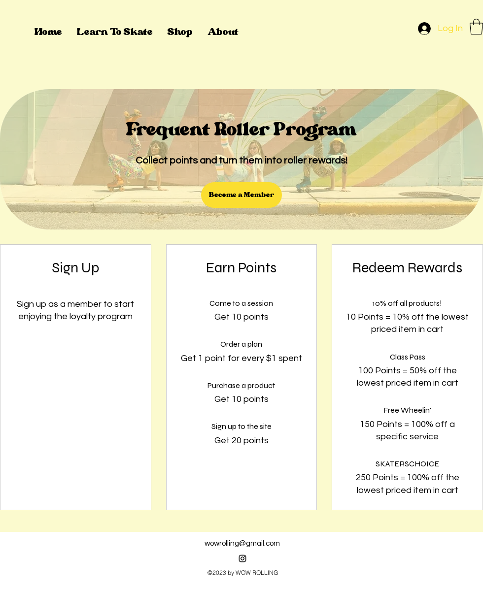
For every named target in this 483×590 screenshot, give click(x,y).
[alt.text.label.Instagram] (242, 558)
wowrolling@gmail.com (242, 543)
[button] (476, 26)
